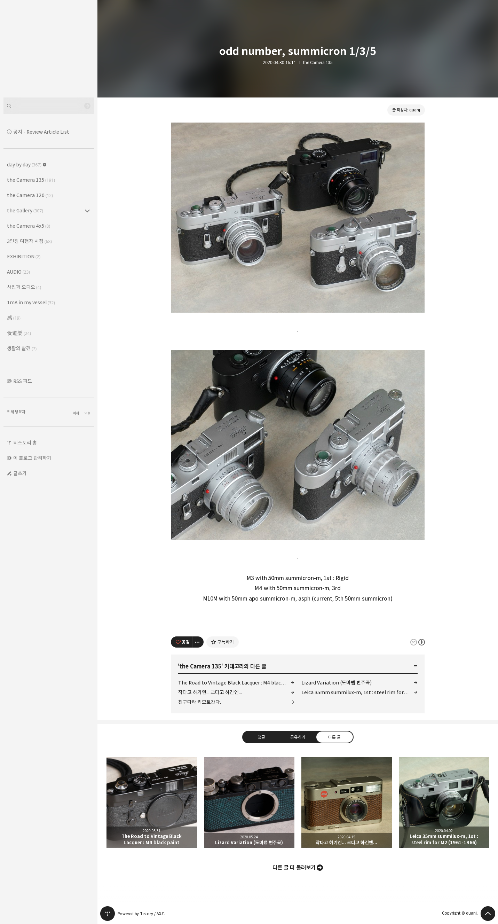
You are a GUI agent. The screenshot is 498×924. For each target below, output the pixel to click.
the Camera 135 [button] (31, 180)
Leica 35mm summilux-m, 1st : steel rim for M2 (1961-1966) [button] (444, 802)
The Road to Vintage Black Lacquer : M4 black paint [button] (151, 802)
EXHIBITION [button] (23, 256)
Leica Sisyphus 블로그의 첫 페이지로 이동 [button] (48, 48)
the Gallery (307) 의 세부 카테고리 (87, 210)
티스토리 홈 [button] (25, 442)
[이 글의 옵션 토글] (198, 642)
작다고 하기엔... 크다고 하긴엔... (210, 692)
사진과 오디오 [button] (24, 287)
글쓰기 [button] (20, 473)
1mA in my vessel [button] (31, 302)
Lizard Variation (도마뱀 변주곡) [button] (249, 802)
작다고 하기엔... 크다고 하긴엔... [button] (346, 802)
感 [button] (14, 317)
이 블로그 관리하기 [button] (32, 458)
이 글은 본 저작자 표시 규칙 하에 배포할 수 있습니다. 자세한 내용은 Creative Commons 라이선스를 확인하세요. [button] (418, 642)
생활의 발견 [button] (22, 348)
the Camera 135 (318, 62)
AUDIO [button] (18, 271)
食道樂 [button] (19, 333)
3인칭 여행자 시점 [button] (29, 241)
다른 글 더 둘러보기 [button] (294, 867)
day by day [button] (27, 164)
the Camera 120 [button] (30, 195)
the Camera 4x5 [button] (28, 225)
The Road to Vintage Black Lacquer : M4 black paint (236, 682)
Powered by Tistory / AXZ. (141, 913)
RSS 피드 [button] (22, 381)
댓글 (261, 736)
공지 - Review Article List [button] (41, 131)
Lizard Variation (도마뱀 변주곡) (336, 682)
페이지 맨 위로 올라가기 (488, 913)
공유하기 (297, 736)
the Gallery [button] (25, 210)
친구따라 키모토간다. (199, 702)
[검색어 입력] (48, 105)
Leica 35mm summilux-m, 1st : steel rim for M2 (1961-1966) (359, 692)
